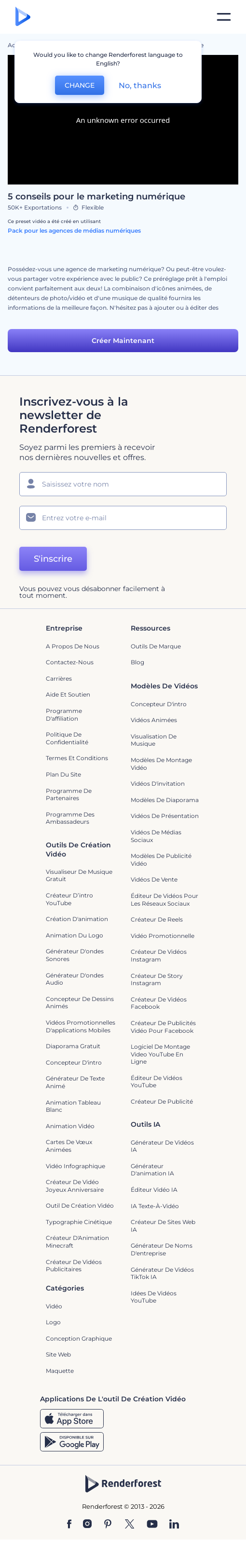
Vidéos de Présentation (165, 815)
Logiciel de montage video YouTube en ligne (160, 1054)
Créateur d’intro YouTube (69, 899)
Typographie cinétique (79, 1222)
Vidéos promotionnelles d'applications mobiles (80, 1026)
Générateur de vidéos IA (162, 1146)
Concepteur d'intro (159, 704)
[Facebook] (69, 1524)
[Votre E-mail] (123, 518)
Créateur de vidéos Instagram (159, 955)
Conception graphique (79, 1338)
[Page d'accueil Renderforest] (22, 17)
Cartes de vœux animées (69, 1145)
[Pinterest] (107, 1524)
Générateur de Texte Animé (75, 1082)
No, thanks (140, 85)
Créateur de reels (157, 919)
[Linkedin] (174, 1524)
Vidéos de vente (154, 879)
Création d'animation (77, 918)
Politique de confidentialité (67, 738)
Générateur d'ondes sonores (75, 955)
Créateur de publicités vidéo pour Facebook (163, 1026)
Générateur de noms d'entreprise (161, 1249)
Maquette (60, 1370)
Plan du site (63, 774)
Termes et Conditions (77, 758)
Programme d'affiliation (64, 714)
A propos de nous (72, 646)
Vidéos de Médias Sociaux (156, 836)
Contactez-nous (70, 662)
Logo (53, 1322)
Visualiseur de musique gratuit (79, 875)
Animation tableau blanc (73, 1106)
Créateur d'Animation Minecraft (77, 1241)
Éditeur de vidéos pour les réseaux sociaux (164, 899)
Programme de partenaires (69, 794)
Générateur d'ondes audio (75, 979)
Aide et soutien (68, 694)
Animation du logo (74, 935)
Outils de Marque (156, 646)
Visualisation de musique (154, 740)
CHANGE (80, 85)
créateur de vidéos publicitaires (74, 1265)
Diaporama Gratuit (73, 1046)
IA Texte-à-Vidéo (155, 1206)
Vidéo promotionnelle (162, 935)
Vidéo (54, 1306)
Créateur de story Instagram (157, 979)
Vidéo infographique (75, 1166)
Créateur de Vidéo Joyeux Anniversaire (75, 1185)
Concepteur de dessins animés (80, 1002)
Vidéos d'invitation (158, 783)
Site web (58, 1354)
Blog (137, 662)
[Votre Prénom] (123, 484)
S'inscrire (53, 558)
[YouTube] (152, 1524)
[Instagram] (87, 1524)
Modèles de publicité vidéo (161, 859)
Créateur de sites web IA (163, 1225)
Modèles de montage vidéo (161, 763)
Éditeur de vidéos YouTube (156, 1081)
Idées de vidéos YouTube (154, 1297)
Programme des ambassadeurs (70, 818)
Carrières (59, 678)
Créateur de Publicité (162, 1101)
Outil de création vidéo (80, 1205)
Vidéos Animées (154, 720)
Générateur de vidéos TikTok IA (162, 1273)
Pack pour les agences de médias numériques (74, 230)
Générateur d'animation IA (152, 1169)
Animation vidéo (70, 1126)
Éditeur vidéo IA (154, 1189)
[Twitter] (129, 1524)
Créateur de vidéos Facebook (159, 1003)
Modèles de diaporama (165, 800)
